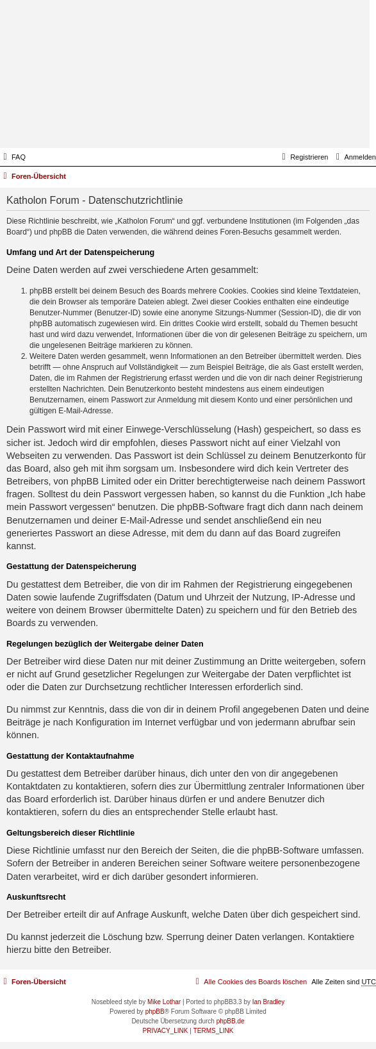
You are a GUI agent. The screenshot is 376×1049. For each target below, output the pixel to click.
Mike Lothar (164, 1001)
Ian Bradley (268, 1001)
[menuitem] (13, 157)
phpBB (155, 1011)
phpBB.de (231, 1021)
